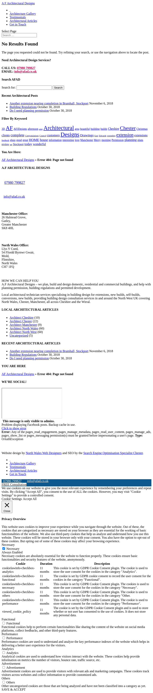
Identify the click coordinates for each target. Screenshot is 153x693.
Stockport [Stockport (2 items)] (18, 144)
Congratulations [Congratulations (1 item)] (32, 136)
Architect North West (23, 332)
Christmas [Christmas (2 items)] (142, 128)
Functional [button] (8, 619)
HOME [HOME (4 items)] (34, 140)
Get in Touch (18, 24)
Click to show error (14, 428)
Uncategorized (19, 335)
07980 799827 (26, 68)
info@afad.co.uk (25, 71)
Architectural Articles (23, 21)
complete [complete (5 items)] (17, 135)
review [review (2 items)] (5, 144)
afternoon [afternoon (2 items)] (33, 128)
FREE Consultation (14, 484)
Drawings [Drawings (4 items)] (87, 135)
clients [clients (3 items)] (6, 135)
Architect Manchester (23, 324)
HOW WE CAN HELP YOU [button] (20, 280)
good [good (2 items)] (19, 140)
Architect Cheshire (21, 317)
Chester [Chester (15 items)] (128, 128)
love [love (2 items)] (77, 140)
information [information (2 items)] (55, 140)
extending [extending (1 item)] (111, 136)
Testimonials (18, 17)
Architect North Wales (24, 328)
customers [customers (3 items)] (53, 135)
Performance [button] (10, 634)
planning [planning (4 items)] (131, 140)
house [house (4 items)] (44, 140)
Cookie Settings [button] (12, 499)
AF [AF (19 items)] (9, 128)
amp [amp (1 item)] (41, 129)
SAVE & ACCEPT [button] (14, 689)
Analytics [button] (8, 649)
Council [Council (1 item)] (42, 136)
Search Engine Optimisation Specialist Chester (113, 453)
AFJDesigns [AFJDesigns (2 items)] (20, 128)
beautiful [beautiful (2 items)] (85, 128)
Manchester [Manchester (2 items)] (86, 140)
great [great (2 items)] (25, 140)
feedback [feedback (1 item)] (5, 140)
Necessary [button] (8, 544)
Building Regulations (23, 107)
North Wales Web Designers (44, 453)
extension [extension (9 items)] (124, 134)
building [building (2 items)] (95, 128)
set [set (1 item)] (11, 144)
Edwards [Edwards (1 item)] (102, 136)
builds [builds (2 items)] (103, 128)
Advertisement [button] (11, 663)
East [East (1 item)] (96, 136)
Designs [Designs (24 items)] (70, 134)
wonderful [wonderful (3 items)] (39, 144)
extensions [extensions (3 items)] (141, 135)
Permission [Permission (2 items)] (118, 140)
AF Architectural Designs (18, 160)
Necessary (13, 548)
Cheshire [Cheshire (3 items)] (113, 128)
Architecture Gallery (23, 13)
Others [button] (6, 678)
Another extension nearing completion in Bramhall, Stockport (49, 103)
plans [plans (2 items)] (140, 140)
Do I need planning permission (29, 110)
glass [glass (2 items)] (12, 140)
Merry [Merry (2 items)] (97, 140)
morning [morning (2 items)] (106, 140)
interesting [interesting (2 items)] (68, 140)
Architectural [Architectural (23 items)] (58, 128)
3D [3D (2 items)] (3, 128)
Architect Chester (21, 321)
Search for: (9, 87)
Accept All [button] (30, 499)
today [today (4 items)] (28, 144)
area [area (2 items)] (77, 128)
